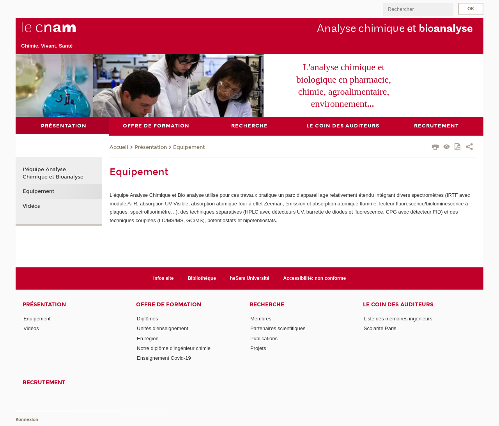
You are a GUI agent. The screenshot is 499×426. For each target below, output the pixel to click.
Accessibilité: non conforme (314, 278)
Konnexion (27, 419)
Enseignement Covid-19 (164, 358)
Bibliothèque (202, 278)
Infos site (163, 278)
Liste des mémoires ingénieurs (398, 319)
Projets (258, 348)
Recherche (267, 304)
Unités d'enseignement (162, 328)
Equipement (189, 147)
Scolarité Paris (380, 328)
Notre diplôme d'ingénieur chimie (174, 348)
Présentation (150, 147)
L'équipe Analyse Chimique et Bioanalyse (53, 173)
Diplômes (147, 319)
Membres (260, 319)
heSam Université (249, 278)
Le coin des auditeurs (398, 304)
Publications (264, 338)
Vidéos (31, 206)
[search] (418, 9)
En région (148, 338)
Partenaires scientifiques (278, 328)
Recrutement (44, 382)
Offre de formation (168, 304)
